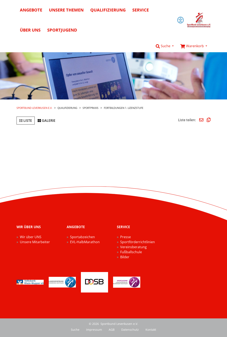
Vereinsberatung (133, 247)
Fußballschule (131, 252)
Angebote (31, 10)
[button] (164, 46)
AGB (112, 330)
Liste (25, 120)
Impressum (94, 330)
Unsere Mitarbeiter (35, 242)
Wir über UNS (30, 237)
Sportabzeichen (82, 237)
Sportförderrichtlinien (137, 242)
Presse (125, 237)
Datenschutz (130, 330)
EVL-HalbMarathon (85, 242)
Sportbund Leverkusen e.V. (34, 108)
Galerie (46, 120)
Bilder (124, 257)
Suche (75, 330)
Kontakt (150, 330)
